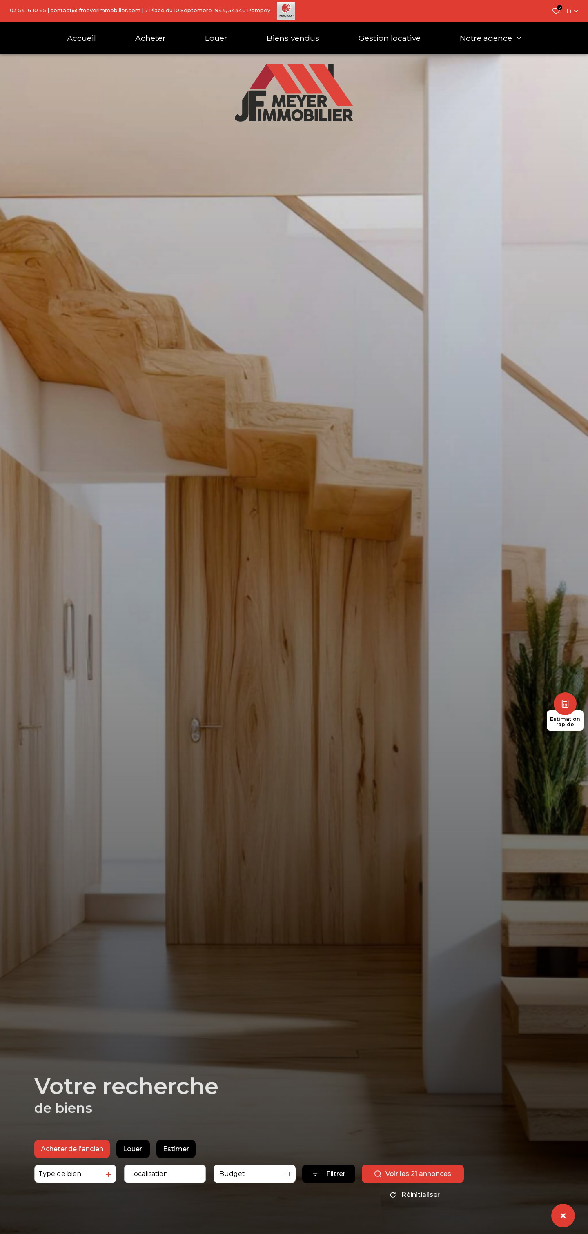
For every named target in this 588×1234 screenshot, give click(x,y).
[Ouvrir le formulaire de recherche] (328, 1174)
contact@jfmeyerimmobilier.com (95, 10)
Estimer (176, 1149)
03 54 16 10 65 (28, 10)
